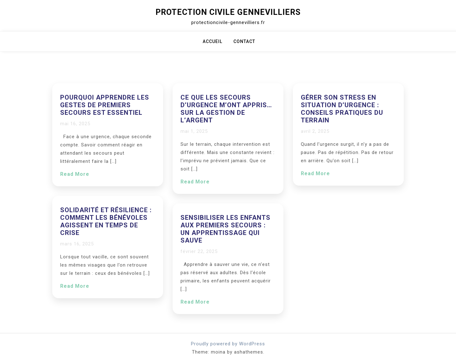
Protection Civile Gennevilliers (228, 12)
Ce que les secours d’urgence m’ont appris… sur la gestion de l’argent (226, 109)
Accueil (212, 41)
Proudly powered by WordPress (228, 344)
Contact (244, 41)
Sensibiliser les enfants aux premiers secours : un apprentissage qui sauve (225, 229)
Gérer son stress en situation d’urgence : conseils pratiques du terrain (342, 109)
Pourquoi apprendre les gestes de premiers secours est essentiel (104, 105)
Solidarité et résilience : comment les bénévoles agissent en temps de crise (106, 221)
